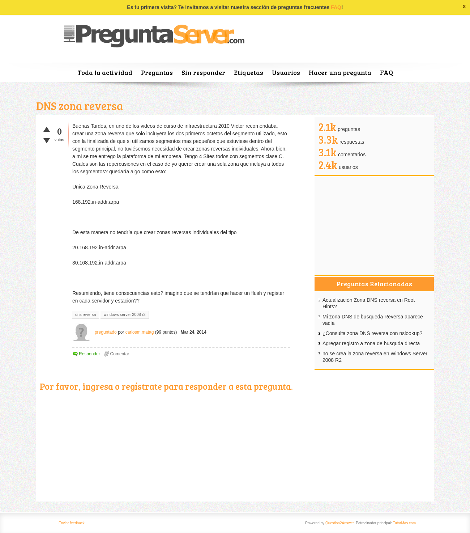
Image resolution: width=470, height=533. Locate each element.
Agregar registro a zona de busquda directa (371, 343)
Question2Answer (339, 523)
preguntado (106, 332)
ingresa (97, 386)
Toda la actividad (104, 72)
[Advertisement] (175, 447)
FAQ (336, 7)
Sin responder (203, 72)
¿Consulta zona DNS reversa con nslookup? (372, 333)
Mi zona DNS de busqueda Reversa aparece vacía (372, 320)
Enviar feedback (72, 523)
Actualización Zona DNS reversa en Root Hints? (368, 303)
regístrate (141, 386)
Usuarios (286, 72)
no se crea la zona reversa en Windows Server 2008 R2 (374, 357)
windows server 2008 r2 (124, 314)
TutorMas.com (404, 523)
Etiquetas (248, 72)
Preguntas (157, 72)
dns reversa (85, 314)
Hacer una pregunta (340, 72)
